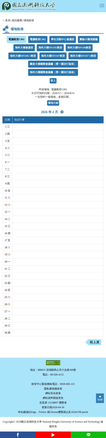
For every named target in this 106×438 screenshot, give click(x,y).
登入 (53, 80)
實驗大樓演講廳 (88, 39)
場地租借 (29, 20)
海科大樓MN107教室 (53, 55)
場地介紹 (53, 102)
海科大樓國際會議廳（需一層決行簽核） (53, 72)
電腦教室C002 (38, 39)
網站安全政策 (53, 393)
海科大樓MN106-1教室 (23, 55)
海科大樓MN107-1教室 (83, 55)
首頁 (7, 20)
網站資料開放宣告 (53, 398)
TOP (100, 399)
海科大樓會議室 (24, 47)
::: (3, 20)
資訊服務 (17, 20)
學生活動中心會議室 (62, 39)
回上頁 (95, 342)
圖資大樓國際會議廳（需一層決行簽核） (53, 64)
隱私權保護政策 (53, 388)
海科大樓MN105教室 (50, 47)
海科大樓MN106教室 (79, 47)
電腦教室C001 (16, 39)
